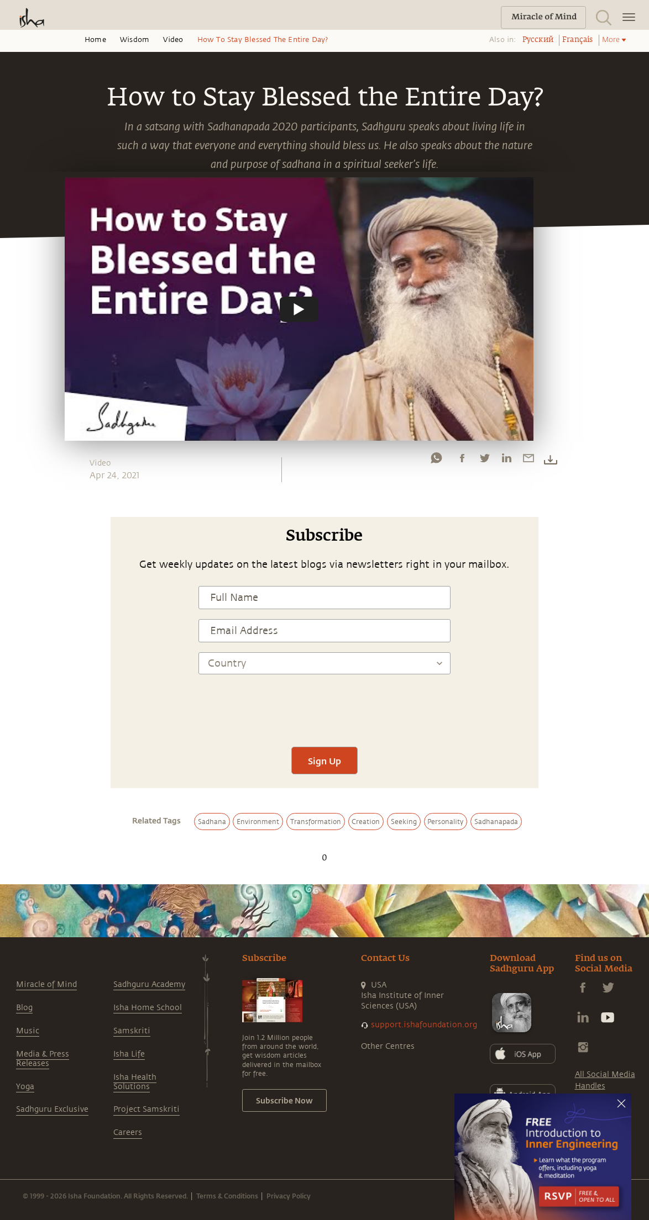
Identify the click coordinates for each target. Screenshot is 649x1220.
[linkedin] (506, 460)
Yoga (25, 1086)
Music (27, 1031)
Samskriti (131, 1031)
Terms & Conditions (227, 1195)
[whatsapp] (436, 460)
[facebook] (462, 461)
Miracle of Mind (46, 984)
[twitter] (484, 460)
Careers (127, 1132)
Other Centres (388, 1046)
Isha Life (129, 1054)
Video (173, 40)
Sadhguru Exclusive (52, 1109)
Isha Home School (147, 1008)
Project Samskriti (146, 1109)
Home (95, 40)
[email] (528, 460)
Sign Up (324, 761)
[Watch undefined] (299, 308)
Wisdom (134, 40)
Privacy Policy (288, 1195)
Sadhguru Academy (149, 984)
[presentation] (324, 704)
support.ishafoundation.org (424, 1025)
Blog (24, 1008)
